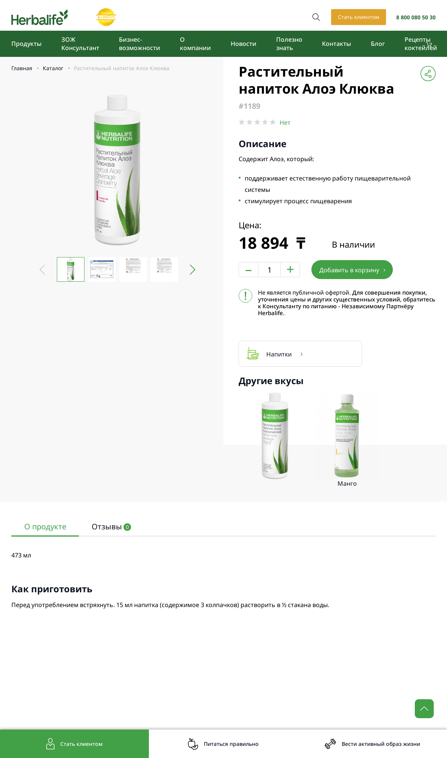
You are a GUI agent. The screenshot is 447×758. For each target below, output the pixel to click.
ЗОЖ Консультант (80, 43)
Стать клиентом (358, 16)
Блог (378, 43)
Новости (243, 43)
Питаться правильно (231, 743)
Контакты (336, 43)
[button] (190, 269)
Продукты (26, 43)
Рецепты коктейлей (421, 43)
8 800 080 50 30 (416, 17)
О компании (195, 43)
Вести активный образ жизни (381, 743)
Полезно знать (289, 43)
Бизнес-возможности (139, 43)
